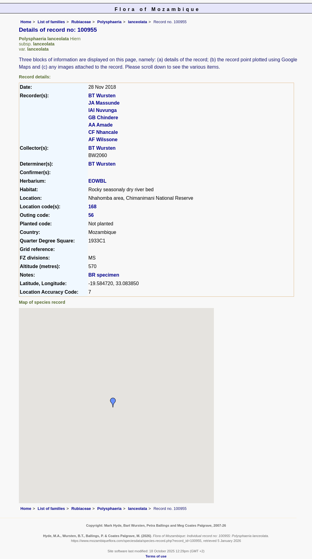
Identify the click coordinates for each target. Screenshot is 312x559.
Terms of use (156, 556)
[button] (113, 402)
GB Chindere (103, 117)
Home (25, 22)
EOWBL (97, 181)
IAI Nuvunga (102, 110)
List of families (51, 22)
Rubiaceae (81, 22)
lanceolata (137, 22)
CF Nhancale (103, 132)
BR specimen (103, 275)
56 (91, 215)
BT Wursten (101, 95)
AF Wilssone (103, 139)
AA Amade (100, 124)
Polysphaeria (109, 22)
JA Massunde (104, 103)
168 (92, 206)
